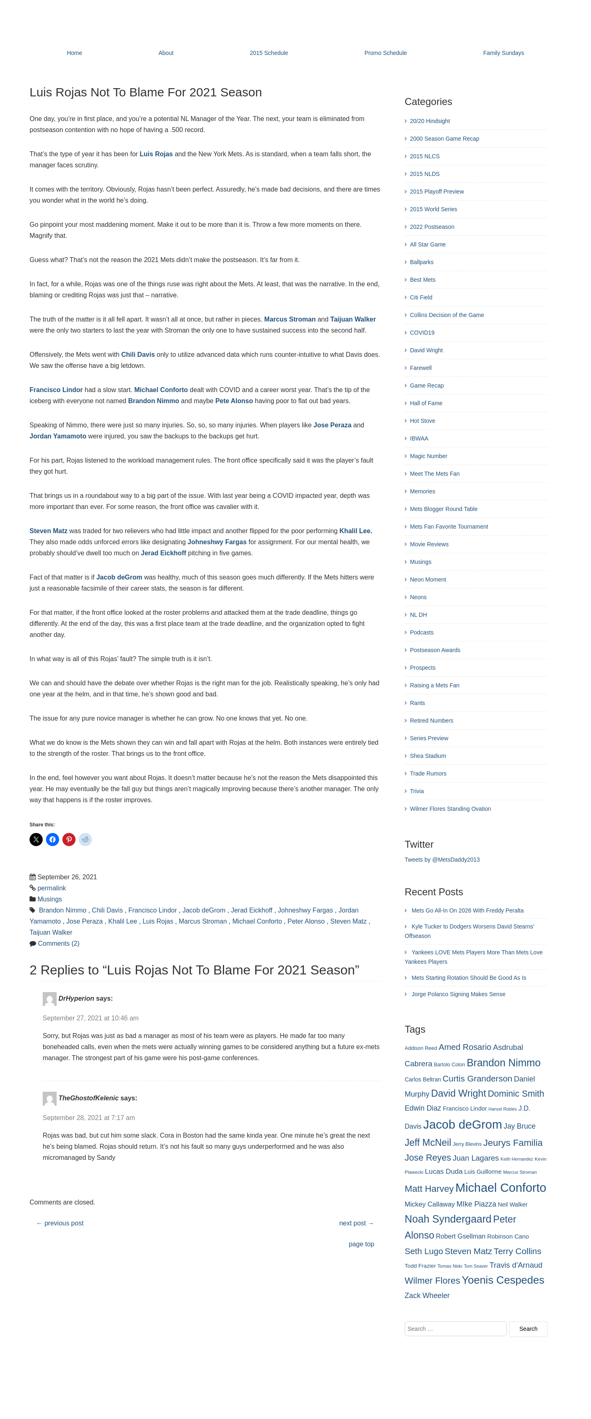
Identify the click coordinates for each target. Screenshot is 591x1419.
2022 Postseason (432, 227)
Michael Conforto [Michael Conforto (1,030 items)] (500, 1187)
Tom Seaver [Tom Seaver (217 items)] (476, 1266)
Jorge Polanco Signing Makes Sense (459, 994)
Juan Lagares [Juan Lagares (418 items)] (476, 1158)
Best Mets (422, 279)
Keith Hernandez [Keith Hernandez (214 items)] (517, 1159)
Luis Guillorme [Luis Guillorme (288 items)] (483, 1171)
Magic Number (428, 456)
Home (74, 53)
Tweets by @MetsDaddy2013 (442, 859)
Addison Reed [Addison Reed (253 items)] (421, 1048)
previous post (60, 1223)
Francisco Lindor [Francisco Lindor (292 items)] (465, 1108)
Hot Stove (422, 420)
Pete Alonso (234, 400)
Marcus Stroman (290, 319)
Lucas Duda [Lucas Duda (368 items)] (444, 1171)
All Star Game (428, 244)
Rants (417, 703)
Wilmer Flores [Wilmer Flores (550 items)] (432, 1280)
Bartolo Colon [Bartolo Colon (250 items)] (449, 1065)
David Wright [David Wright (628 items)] (458, 1093)
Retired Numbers (432, 720)
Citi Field (421, 297)
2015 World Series (433, 209)
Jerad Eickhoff (163, 553)
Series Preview (429, 738)
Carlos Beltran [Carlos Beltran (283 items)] (423, 1079)
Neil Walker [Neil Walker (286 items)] (512, 1204)
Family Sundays (503, 53)
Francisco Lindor (56, 389)
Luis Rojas (156, 154)
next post (356, 1223)
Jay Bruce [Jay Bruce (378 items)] (520, 1126)
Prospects (422, 667)
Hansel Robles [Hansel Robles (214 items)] (502, 1108)
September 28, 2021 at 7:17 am (89, 1117)
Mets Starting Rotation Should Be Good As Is (469, 977)
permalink (51, 888)
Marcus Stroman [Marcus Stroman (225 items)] (520, 1172)
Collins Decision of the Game (447, 315)
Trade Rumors (428, 773)
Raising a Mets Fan (435, 685)
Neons (418, 597)
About (166, 53)
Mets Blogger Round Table (444, 509)
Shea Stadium (428, 756)
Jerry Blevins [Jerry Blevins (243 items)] (467, 1144)
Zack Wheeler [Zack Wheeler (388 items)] (427, 1295)
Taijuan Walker (353, 319)
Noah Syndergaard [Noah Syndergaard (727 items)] (448, 1219)
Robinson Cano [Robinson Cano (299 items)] (508, 1236)
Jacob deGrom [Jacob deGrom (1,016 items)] (462, 1124)
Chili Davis (138, 354)
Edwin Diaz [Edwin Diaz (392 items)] (423, 1108)
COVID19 (422, 332)
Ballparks (422, 262)
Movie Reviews (429, 544)
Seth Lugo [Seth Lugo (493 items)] (424, 1251)
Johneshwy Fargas (217, 541)
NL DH (418, 614)
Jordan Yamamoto (58, 436)
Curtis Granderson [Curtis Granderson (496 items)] (477, 1078)
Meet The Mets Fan (435, 473)
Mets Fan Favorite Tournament (449, 526)
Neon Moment (428, 579)
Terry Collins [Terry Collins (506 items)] (517, 1251)
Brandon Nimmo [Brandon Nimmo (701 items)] (504, 1062)
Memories (422, 491)
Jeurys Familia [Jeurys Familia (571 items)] (513, 1143)
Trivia (417, 791)
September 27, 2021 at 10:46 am (91, 1018)
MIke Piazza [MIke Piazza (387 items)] (476, 1204)
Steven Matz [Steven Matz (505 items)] (468, 1251)
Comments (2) (58, 943)
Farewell (421, 368)
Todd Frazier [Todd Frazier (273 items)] (420, 1266)
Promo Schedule (385, 53)
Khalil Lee (355, 530)
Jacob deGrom (119, 577)
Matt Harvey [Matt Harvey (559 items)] (429, 1189)
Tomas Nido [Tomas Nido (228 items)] (450, 1266)
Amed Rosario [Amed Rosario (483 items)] (465, 1047)
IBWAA (419, 438)
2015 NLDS (425, 174)
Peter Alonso (306, 921)
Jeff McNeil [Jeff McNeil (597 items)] (428, 1142)
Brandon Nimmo (153, 400)
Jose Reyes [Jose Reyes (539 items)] (428, 1157)
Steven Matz (48, 530)
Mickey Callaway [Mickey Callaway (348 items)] (430, 1204)
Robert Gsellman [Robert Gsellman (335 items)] (461, 1236)
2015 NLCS (425, 156)
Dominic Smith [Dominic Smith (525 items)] (516, 1094)
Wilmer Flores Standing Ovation (450, 808)
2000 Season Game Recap (444, 138)
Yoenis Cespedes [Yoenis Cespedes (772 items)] (503, 1280)
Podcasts (422, 632)
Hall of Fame (426, 403)
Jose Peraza (333, 425)
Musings (49, 899)
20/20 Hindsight (430, 121)
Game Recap (427, 385)
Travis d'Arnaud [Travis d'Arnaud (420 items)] (516, 1265)
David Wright (426, 350)
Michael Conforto (161, 389)
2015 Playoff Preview (437, 191)
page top (361, 1244)
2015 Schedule (269, 53)
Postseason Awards (435, 650)
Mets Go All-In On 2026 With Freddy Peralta (468, 910)
